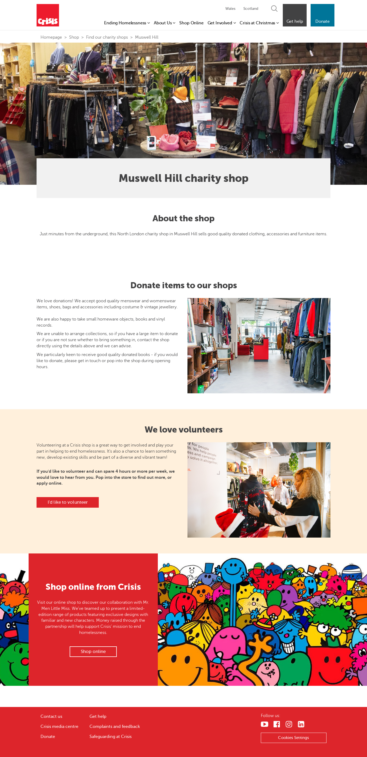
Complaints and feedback (114, 726)
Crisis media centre (59, 726)
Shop (74, 37)
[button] (295, 15)
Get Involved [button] (222, 23)
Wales (230, 9)
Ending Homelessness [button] (127, 23)
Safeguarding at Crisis (110, 736)
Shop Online (191, 23)
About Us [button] (164, 23)
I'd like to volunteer (68, 502)
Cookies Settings (293, 738)
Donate (48, 736)
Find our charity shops (107, 37)
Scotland (250, 9)
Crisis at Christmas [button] (259, 23)
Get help (97, 716)
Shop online (93, 651)
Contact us (51, 716)
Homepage (51, 37)
